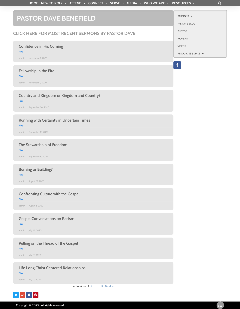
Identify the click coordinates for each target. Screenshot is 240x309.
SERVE (117, 3)
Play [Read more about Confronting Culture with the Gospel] (21, 199)
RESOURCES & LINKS (191, 54)
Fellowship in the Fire (36, 70)
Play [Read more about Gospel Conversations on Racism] (21, 223)
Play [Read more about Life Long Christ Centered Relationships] (21, 273)
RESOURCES (183, 3)
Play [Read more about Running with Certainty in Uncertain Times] (21, 125)
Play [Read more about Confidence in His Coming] (21, 51)
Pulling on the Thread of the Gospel (48, 243)
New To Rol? (54, 3)
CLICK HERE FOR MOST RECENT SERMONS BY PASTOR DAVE (74, 33)
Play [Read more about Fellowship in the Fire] (21, 76)
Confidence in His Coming (41, 46)
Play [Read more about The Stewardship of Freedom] (21, 150)
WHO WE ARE (156, 3)
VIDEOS (182, 46)
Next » (109, 286)
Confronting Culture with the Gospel (49, 194)
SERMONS (185, 16)
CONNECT (97, 3)
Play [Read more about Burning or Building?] (21, 174)
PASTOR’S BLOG (186, 23)
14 (102, 286)
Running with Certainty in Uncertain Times (54, 120)
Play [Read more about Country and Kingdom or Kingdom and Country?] (21, 100)
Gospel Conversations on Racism (46, 218)
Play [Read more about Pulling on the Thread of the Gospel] (21, 248)
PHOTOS (182, 31)
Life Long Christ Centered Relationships (52, 267)
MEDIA (134, 3)
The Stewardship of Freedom (43, 144)
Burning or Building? (36, 169)
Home (33, 3)
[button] (219, 3)
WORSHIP (183, 38)
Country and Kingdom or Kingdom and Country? (59, 95)
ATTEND (77, 3)
